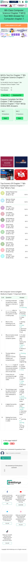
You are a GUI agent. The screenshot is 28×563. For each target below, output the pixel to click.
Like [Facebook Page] (7, 503)
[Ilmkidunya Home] (5, 1)
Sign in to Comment (6, 458)
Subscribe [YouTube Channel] (20, 505)
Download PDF (17, 95)
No (12, 443)
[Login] (23, 2)
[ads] (7, 161)
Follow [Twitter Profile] (7, 523)
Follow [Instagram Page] (21, 524)
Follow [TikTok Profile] (7, 543)
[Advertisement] (14, 53)
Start (5, 118)
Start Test (5, 95)
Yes (6, 443)
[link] (20, 2)
